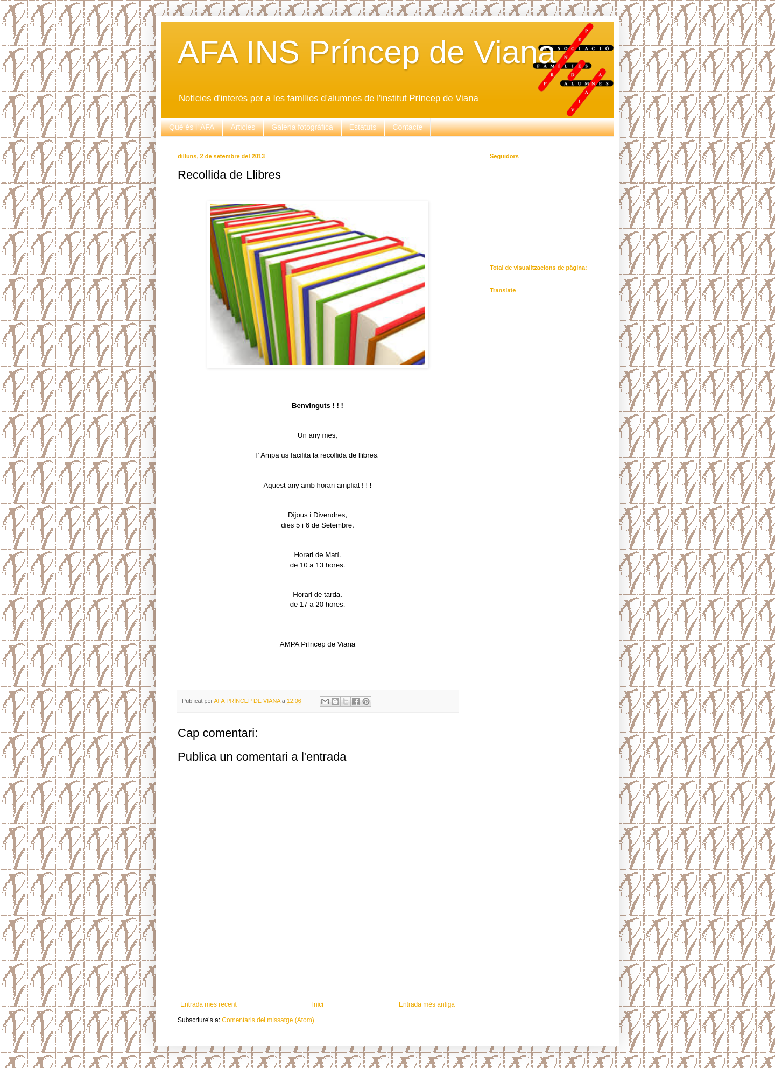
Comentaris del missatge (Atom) (268, 1020)
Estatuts (363, 127)
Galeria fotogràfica (302, 127)
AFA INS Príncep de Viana (367, 52)
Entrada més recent (208, 1004)
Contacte (407, 127)
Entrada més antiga (427, 1004)
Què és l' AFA (191, 127)
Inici (317, 1004)
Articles (242, 127)
